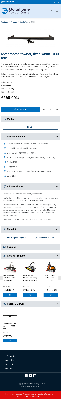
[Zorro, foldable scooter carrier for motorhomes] (51, 295)
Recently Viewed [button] (30, 304)
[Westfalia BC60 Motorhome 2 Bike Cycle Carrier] (10, 295)
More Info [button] (30, 229)
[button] (30, 356)
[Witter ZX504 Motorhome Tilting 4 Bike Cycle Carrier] (30, 295)
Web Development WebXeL (30, 386)
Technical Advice (45, 237)
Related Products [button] (30, 255)
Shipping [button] (30, 247)
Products (4, 22)
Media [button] (30, 119)
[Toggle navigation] (54, 11)
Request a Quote (16, 237)
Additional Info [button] (30, 186)
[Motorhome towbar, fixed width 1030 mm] (10, 340)
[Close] (58, 394)
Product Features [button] (30, 136)
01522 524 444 (7, 2)
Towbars (14, 22)
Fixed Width (24, 22)
